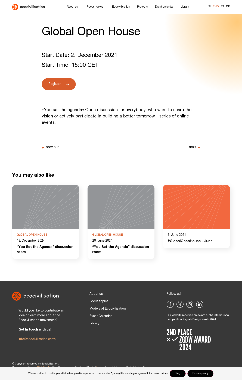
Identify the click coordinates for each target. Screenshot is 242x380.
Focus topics (96, 7)
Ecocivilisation (121, 7)
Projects (142, 7)
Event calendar (164, 7)
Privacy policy (201, 373)
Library (186, 7)
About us (73, 7)
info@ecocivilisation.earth (37, 339)
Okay (178, 373)
